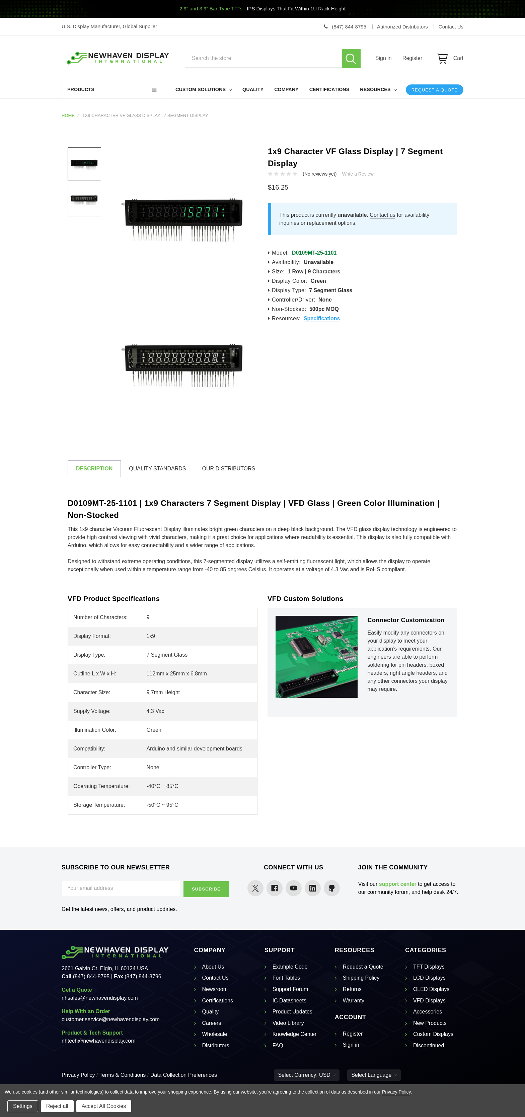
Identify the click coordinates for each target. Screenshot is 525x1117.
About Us (213, 966)
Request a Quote (434, 89)
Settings (22, 1106)
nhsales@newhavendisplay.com (100, 997)
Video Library (288, 1022)
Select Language (374, 1074)
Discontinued (428, 1045)
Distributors (215, 1045)
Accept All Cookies (104, 1106)
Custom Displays (433, 1033)
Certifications (329, 89)
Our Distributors (228, 468)
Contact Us (215, 977)
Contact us (382, 215)
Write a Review (358, 174)
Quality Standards (157, 468)
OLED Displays (431, 988)
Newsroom (215, 988)
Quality (253, 89)
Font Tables (286, 977)
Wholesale (214, 1033)
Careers (211, 1022)
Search (351, 58)
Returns (352, 988)
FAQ (278, 1045)
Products (80, 89)
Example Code (290, 966)
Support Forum (290, 988)
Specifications (322, 318)
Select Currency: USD (306, 1074)
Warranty (353, 999)
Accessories (427, 1011)
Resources (378, 89)
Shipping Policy (361, 977)
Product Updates (292, 1011)
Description (94, 468)
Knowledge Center (295, 1033)
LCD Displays (429, 977)
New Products (430, 1022)
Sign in (383, 58)
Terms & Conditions (122, 1074)
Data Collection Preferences (183, 1074)
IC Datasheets (289, 999)
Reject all (57, 1106)
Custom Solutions (203, 89)
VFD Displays (429, 999)
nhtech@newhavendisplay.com (99, 1040)
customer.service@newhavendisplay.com (111, 1018)
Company (286, 89)
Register (412, 58)
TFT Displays (429, 966)
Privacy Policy (78, 1074)
